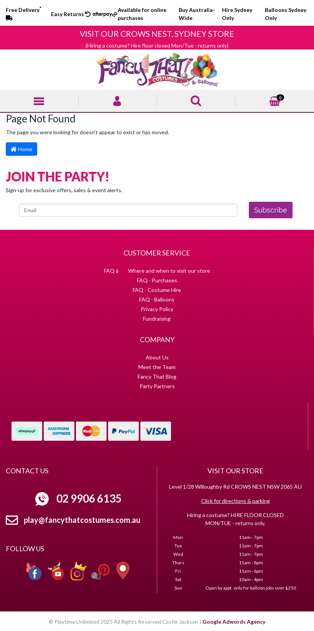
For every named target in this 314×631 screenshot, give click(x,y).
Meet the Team (157, 367)
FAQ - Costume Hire (157, 290)
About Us (157, 357)
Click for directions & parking (235, 501)
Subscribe (270, 210)
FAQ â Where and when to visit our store (157, 270)
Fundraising (157, 318)
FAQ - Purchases (157, 280)
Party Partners (157, 386)
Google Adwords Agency (233, 621)
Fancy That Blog (157, 376)
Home (21, 149)
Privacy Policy (157, 309)
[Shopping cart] (275, 100)
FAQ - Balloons (156, 299)
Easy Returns (70, 14)
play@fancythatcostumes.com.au (82, 519)
